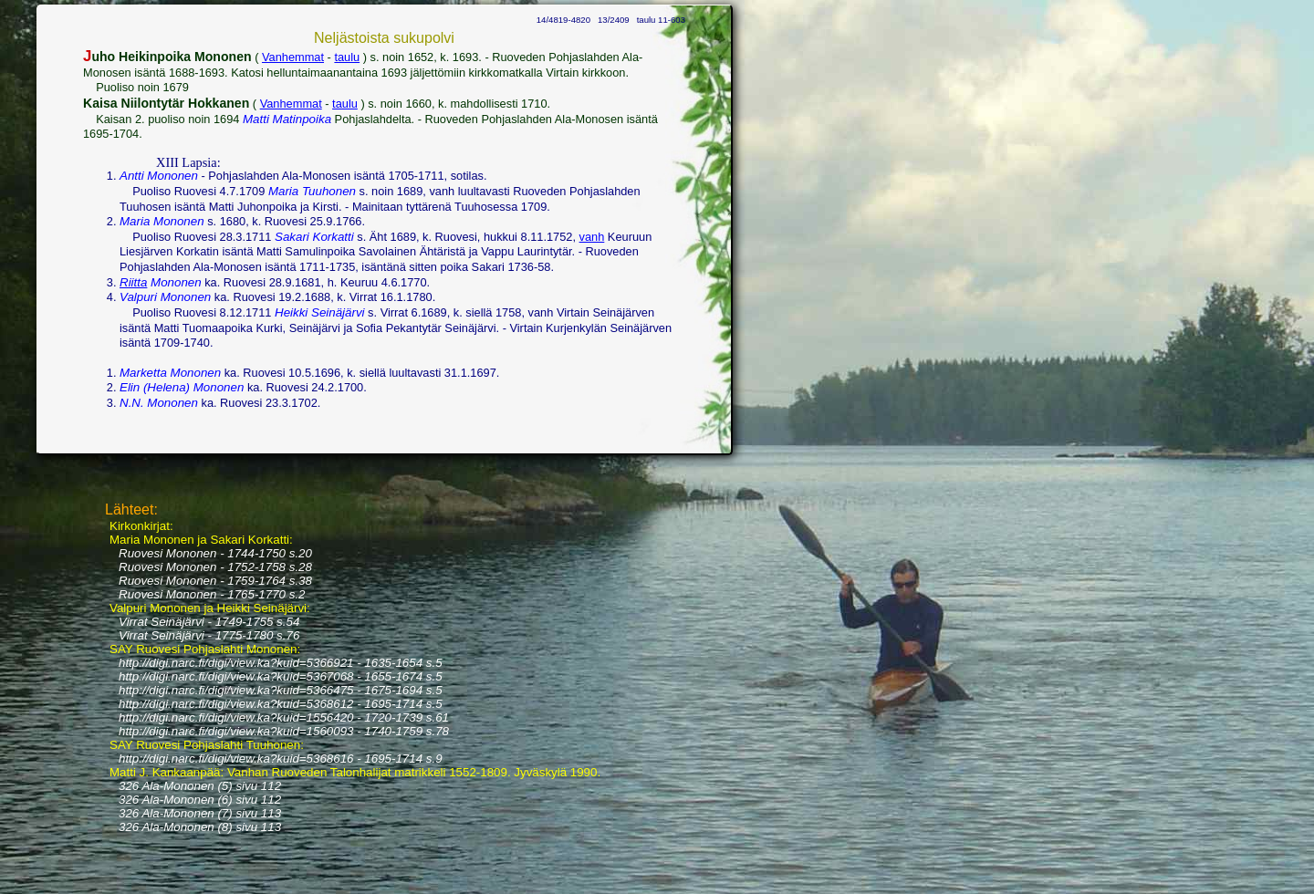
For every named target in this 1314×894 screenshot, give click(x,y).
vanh (592, 237)
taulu (347, 57)
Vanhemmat (293, 57)
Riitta (133, 282)
